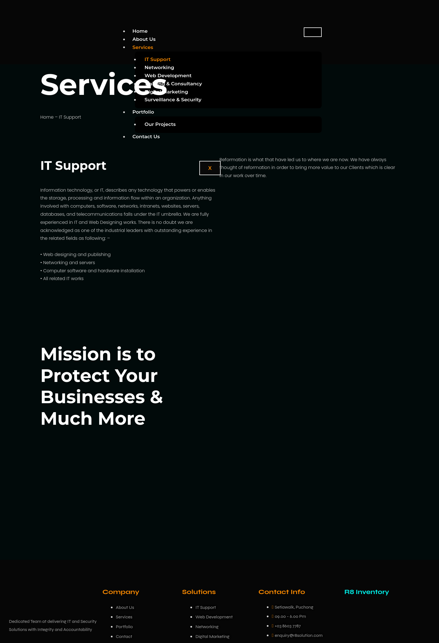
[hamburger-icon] (313, 32)
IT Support (158, 59)
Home (140, 31)
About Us (144, 39)
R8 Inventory (367, 592)
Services (142, 47)
